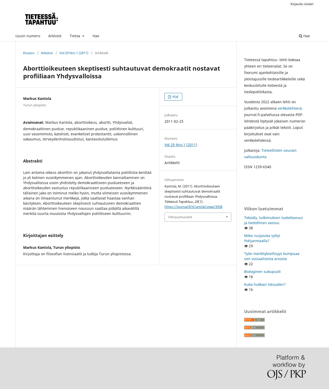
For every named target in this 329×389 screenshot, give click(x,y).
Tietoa (75, 35)
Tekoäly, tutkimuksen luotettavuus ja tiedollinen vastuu (273, 220)
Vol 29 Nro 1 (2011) (73, 53)
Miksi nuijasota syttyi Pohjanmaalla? (262, 238)
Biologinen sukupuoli (262, 271)
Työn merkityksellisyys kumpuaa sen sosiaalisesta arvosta (271, 256)
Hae (96, 35)
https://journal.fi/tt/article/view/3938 (193, 206)
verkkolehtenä (290, 108)
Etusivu (28, 53)
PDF (175, 96)
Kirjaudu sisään (302, 4)
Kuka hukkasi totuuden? (265, 284)
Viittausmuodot (180, 217)
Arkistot (54, 35)
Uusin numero (27, 35)
